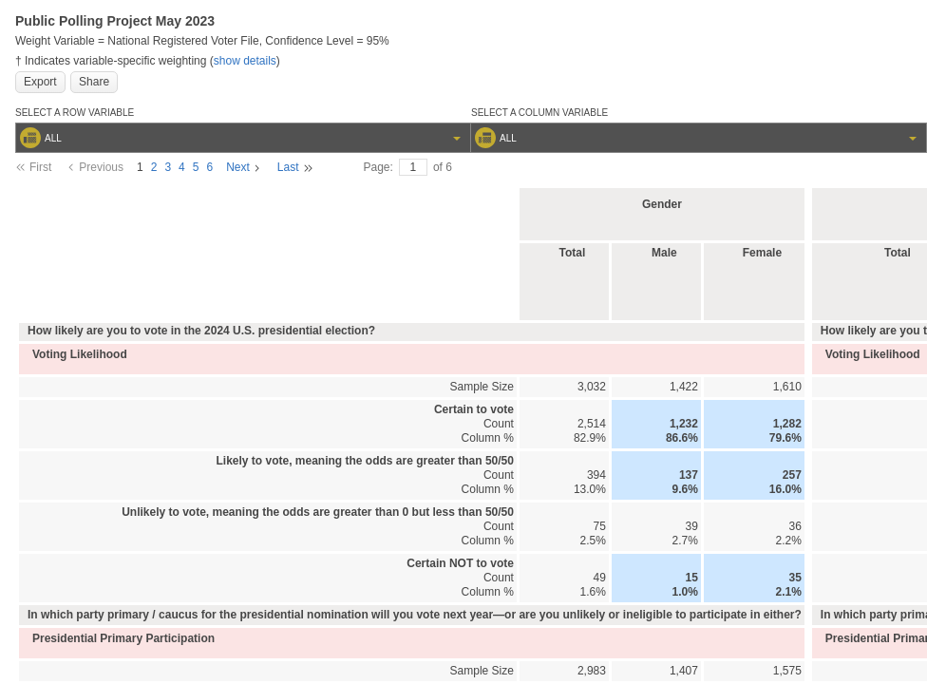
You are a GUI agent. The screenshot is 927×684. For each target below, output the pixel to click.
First (40, 167)
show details (245, 60)
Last (288, 167)
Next (238, 167)
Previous (101, 167)
